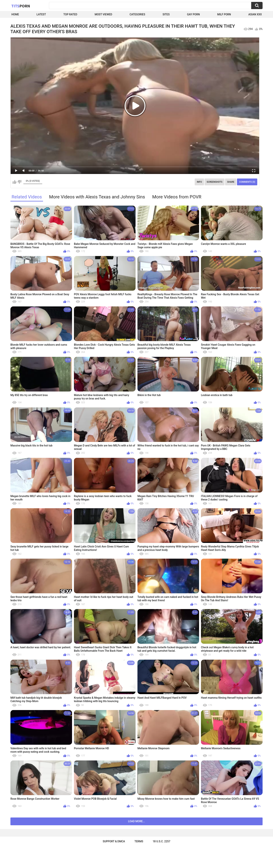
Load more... (136, 821)
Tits (20, 6)
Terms (138, 841)
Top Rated (70, 14)
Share (230, 182)
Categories (137, 14)
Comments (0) (247, 182)
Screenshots (214, 182)
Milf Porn (224, 14)
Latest (41, 14)
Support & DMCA (114, 841)
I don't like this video (19, 182)
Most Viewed (103, 14)
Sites (166, 14)
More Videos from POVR (176, 197)
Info (199, 182)
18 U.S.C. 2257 (161, 841)
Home (15, 14)
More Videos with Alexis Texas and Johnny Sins (97, 197)
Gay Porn (193, 14)
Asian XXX (255, 14)
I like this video (14, 182)
